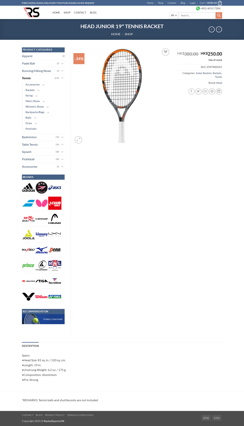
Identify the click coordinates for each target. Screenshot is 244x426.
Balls (28, 117)
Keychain (31, 128)
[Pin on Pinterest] (212, 91)
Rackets (217, 73)
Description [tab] (30, 345)
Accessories (33, 84)
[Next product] (212, 29)
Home (150, 2)
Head (219, 82)
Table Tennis (30, 144)
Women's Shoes (35, 106)
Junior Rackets (204, 73)
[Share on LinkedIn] (219, 91)
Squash (26, 151)
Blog (183, 2)
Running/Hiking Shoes (36, 71)
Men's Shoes (33, 101)
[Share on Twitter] (198, 91)
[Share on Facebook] (191, 91)
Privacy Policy (55, 415)
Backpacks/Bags (35, 112)
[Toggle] (62, 63)
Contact (172, 2)
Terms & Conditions (80, 415)
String (29, 95)
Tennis (218, 76)
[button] (193, 3)
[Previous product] (219, 29)
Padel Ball (28, 63)
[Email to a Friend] (205, 91)
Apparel (27, 56)
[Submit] (219, 15)
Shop (160, 2)
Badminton (29, 137)
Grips (29, 123)
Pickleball (28, 159)
